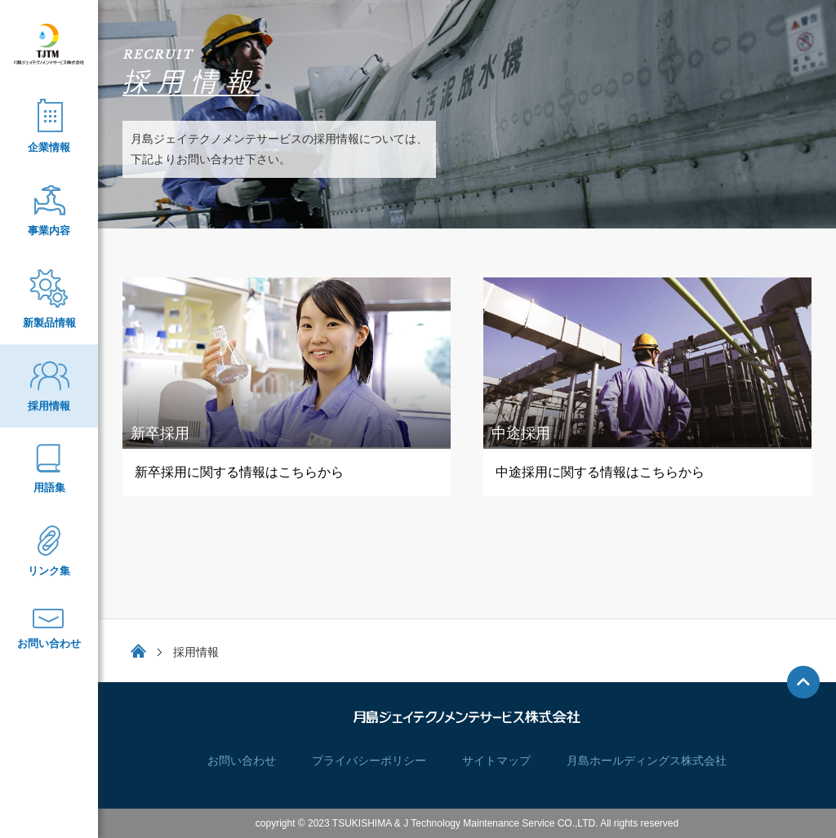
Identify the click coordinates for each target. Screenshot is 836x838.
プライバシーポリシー (369, 760)
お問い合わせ (241, 760)
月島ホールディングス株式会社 (647, 760)
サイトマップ (496, 760)
